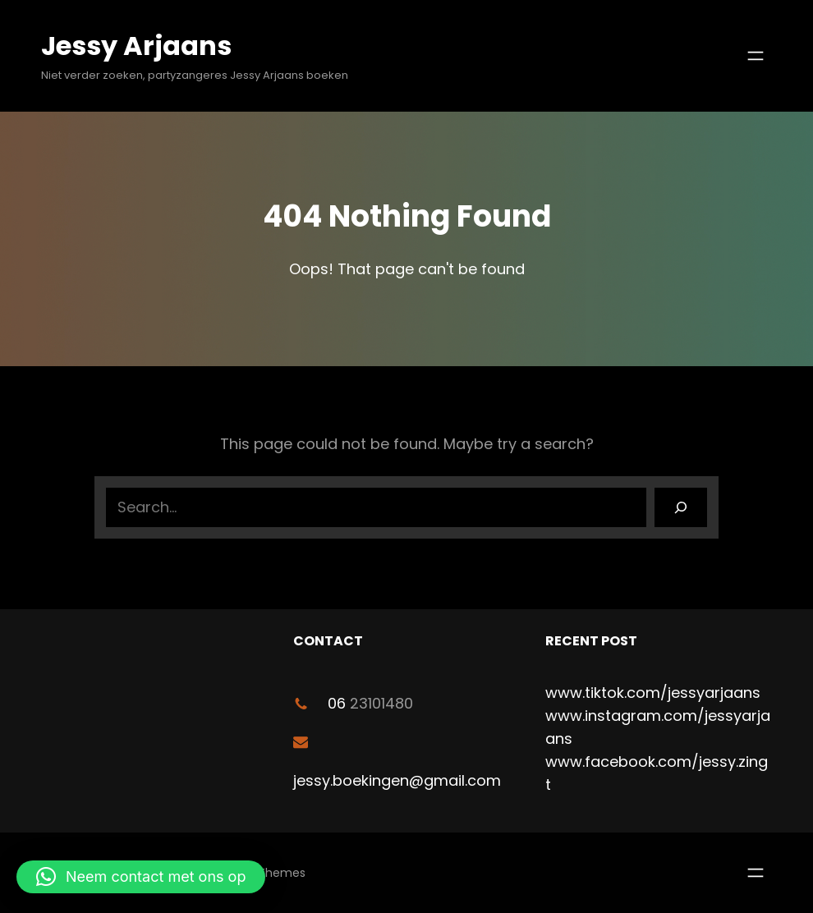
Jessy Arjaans (136, 45)
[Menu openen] (755, 56)
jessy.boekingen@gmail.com (397, 780)
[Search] (681, 507)
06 (337, 703)
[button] (140, 876)
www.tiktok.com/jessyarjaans (652, 692)
